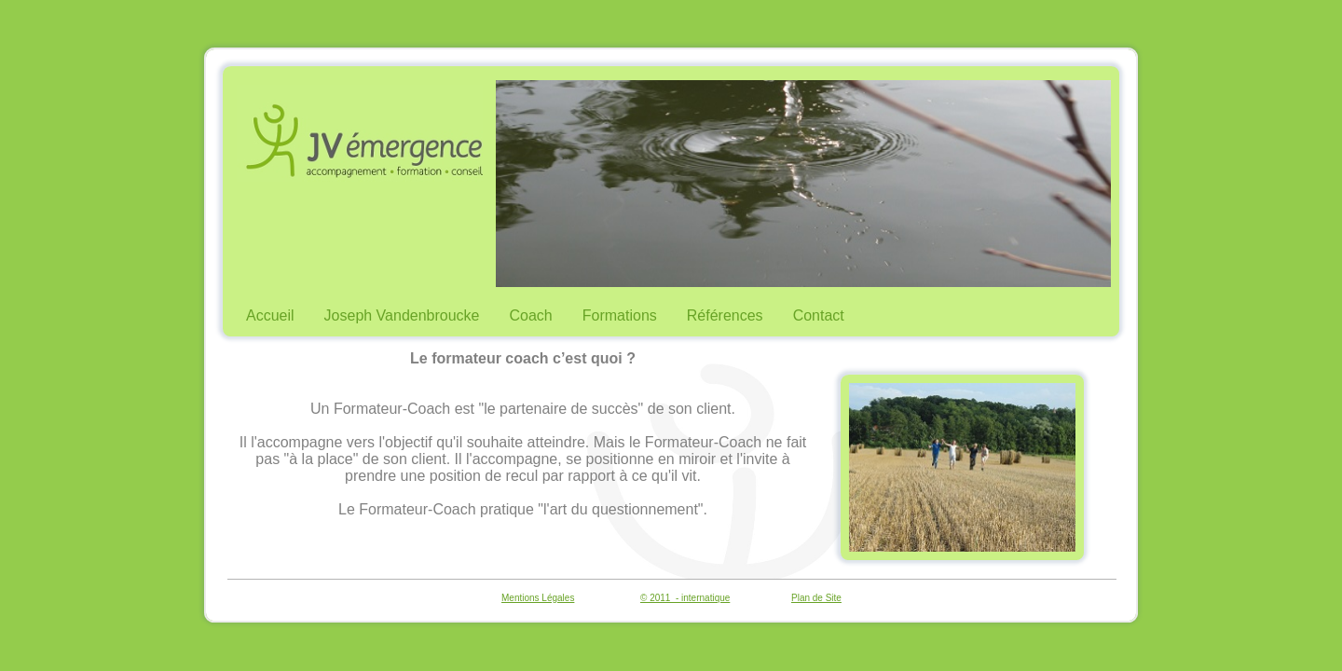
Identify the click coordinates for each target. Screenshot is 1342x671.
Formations (619, 315)
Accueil (270, 315)
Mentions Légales (537, 598)
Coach (531, 315)
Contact (818, 315)
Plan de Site (816, 598)
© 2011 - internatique (685, 598)
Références (725, 315)
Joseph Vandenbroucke (402, 315)
